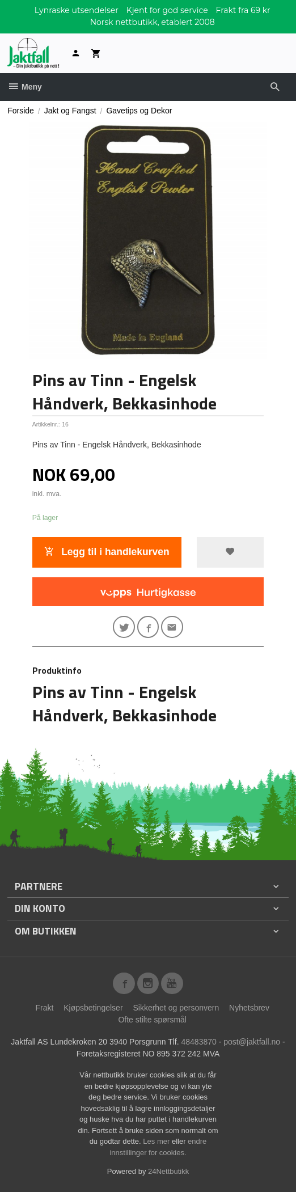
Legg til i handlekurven (106, 551)
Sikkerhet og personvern (176, 1007)
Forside (20, 110)
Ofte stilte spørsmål (152, 1019)
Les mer (157, 1141)
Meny (24, 86)
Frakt (44, 1007)
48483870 (199, 1041)
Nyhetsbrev (249, 1007)
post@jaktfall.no (251, 1041)
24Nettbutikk (168, 1171)
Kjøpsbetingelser (93, 1007)
